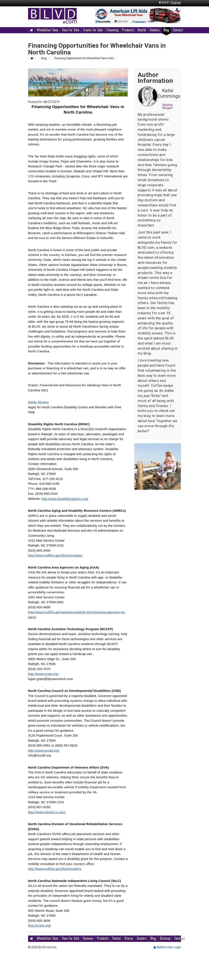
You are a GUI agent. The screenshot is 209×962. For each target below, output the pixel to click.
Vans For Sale (70, 29)
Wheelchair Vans (47, 29)
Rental (142, 29)
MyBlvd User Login (167, 947)
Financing (112, 29)
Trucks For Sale (93, 29)
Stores (128, 938)
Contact (178, 29)
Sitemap (165, 938)
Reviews (88, 938)
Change (176, 2)
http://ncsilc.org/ (39, 925)
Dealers (155, 29)
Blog (166, 29)
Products (128, 29)
